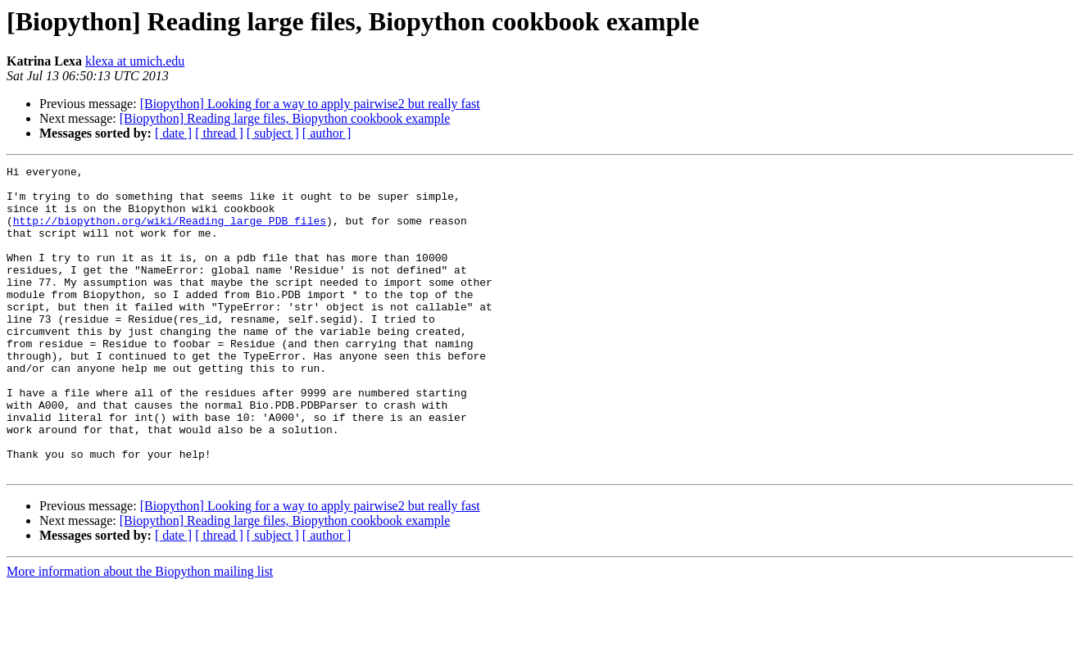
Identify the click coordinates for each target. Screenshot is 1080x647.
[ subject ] (273, 133)
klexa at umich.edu (134, 61)
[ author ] (327, 133)
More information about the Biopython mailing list (140, 633)
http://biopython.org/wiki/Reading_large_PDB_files (169, 232)
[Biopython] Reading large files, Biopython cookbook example (285, 118)
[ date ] (173, 133)
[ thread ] (219, 133)
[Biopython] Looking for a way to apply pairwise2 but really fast (310, 104)
